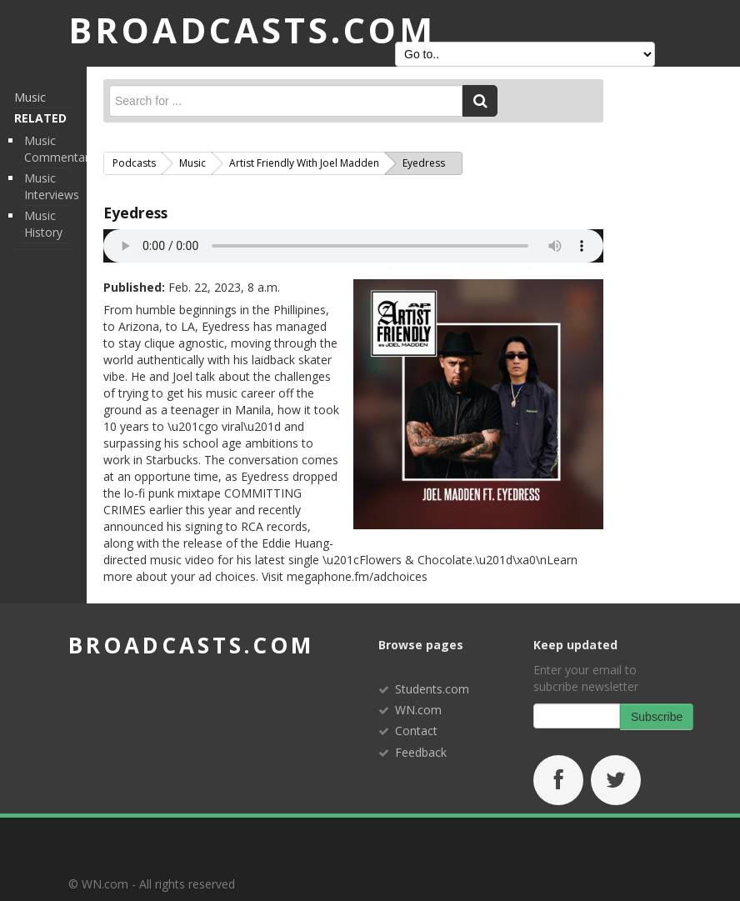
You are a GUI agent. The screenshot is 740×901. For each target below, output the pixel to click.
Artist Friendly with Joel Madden (304, 163)
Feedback (421, 752)
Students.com (432, 689)
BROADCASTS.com (252, 29)
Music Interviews (51, 186)
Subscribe (656, 716)
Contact (416, 730)
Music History (43, 224)
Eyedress (135, 213)
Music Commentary (59, 149)
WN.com (418, 710)
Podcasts (134, 163)
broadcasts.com (191, 645)
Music (30, 97)
